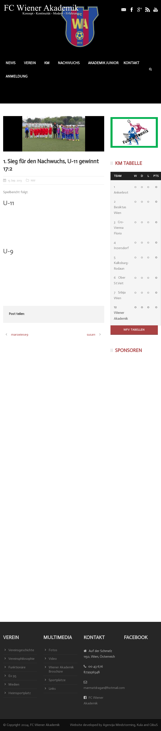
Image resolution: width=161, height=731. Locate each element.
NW (33, 180)
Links (52, 689)
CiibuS (153, 725)
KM (46, 63)
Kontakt (131, 63)
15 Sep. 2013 (15, 180)
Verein (30, 63)
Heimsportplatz (19, 693)
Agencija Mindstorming (119, 725)
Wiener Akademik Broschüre (61, 669)
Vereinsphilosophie (21, 659)
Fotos (53, 650)
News (11, 63)
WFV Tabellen (134, 329)
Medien (13, 684)
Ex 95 (12, 676)
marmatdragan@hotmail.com (104, 688)
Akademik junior (103, 63)
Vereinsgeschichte (21, 650)
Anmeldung (16, 76)
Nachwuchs (69, 63)
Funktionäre (17, 667)
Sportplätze (57, 680)
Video (53, 659)
